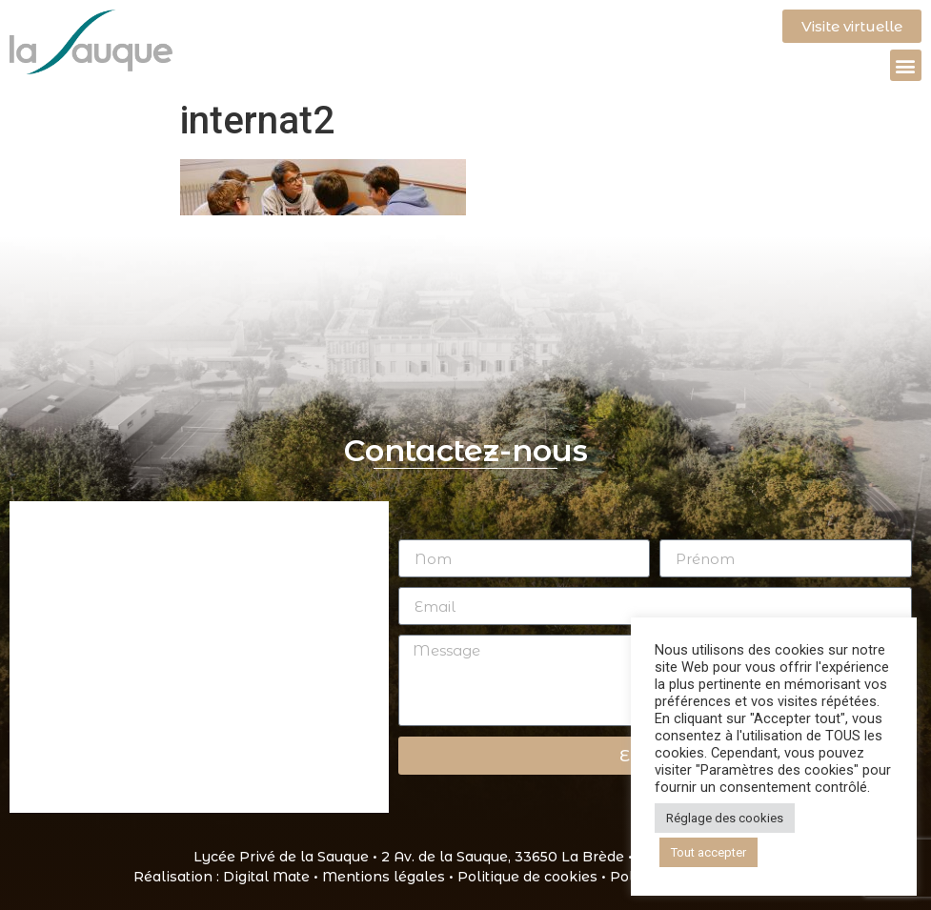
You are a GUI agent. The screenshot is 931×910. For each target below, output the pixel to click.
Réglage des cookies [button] (724, 818)
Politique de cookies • (533, 876)
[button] (905, 65)
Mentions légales (383, 876)
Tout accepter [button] (708, 852)
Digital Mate (266, 876)
